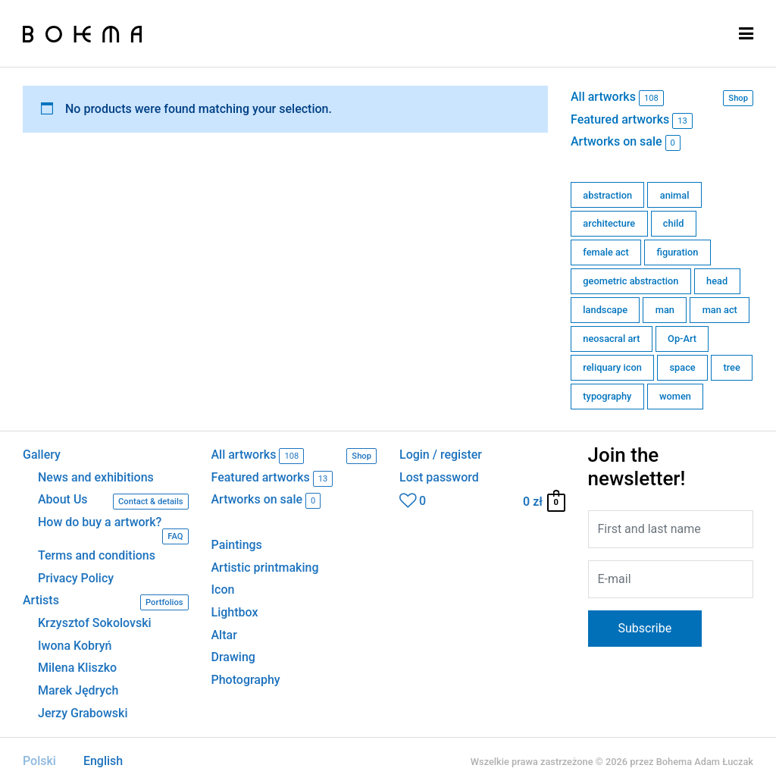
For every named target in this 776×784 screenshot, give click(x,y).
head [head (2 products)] (717, 281)
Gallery (42, 455)
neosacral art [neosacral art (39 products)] (611, 338)
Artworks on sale (626, 143)
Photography (245, 680)
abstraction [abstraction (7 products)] (607, 195)
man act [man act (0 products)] (719, 309)
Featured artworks (632, 121)
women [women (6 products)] (675, 396)
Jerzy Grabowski (82, 713)
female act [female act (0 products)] (605, 252)
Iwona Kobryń (75, 646)
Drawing (233, 657)
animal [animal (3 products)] (675, 195)
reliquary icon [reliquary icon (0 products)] (612, 367)
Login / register (440, 455)
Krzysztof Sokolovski (95, 623)
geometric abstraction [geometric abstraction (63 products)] (630, 281)
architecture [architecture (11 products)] (609, 223)
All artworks (662, 98)
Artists (106, 602)
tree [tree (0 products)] (731, 367)
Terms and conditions (96, 556)
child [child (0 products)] (673, 223)
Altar (224, 635)
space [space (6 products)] (683, 367)
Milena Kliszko (77, 668)
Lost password (439, 478)
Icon (223, 589)
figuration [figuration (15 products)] (677, 252)
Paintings (236, 545)
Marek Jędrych (78, 691)
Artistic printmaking (265, 567)
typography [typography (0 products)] (607, 396)
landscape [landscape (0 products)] (605, 309)
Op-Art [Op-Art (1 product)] (682, 338)
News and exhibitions (96, 478)
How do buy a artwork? (113, 530)
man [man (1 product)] (665, 309)
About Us (113, 502)
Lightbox (234, 612)
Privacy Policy (76, 578)
